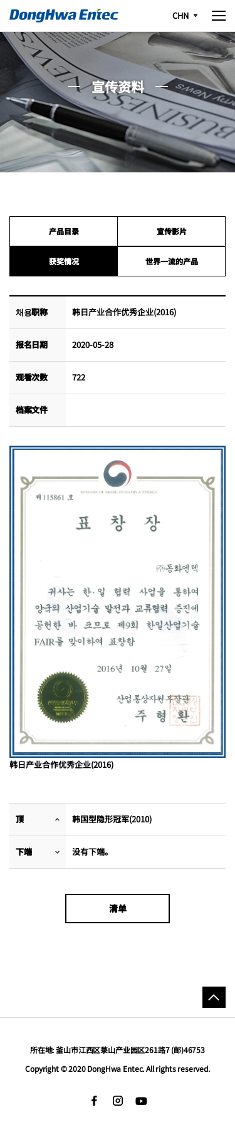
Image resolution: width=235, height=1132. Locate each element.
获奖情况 (64, 261)
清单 (118, 908)
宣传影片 (172, 231)
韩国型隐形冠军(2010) (112, 819)
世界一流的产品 (171, 261)
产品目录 (64, 231)
